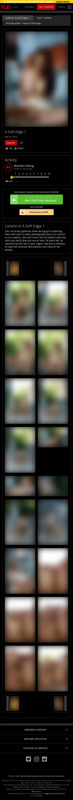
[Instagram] (36, 759)
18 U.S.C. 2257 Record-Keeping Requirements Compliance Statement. (36, 776)
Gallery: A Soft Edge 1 (18, 17)
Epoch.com (36, 791)
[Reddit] (44, 759)
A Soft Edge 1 (15, 131)
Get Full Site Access (35, 199)
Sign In (61, 7)
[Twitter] (28, 759)
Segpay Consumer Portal (55, 794)
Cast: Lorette (44, 17)
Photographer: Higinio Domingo (23, 23)
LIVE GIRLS (30, 7)
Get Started (46, 6)
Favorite (11, 142)
